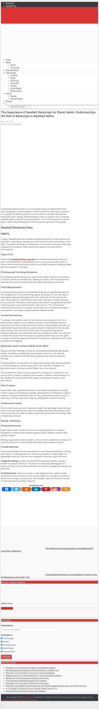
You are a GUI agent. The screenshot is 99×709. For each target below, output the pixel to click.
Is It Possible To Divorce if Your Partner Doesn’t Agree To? (31, 688)
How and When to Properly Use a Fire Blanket (26, 691)
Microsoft (14, 83)
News (8, 62)
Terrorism (14, 67)
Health (8, 93)
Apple (12, 78)
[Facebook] (6, 489)
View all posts (7, 608)
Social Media (15, 88)
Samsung (14, 80)
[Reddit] (26, 489)
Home (8, 59)
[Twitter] (16, 489)
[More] (65, 489)
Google (13, 85)
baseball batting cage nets (23, 259)
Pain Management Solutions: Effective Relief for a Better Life (32, 670)
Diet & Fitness (16, 98)
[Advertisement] (49, 40)
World (13, 65)
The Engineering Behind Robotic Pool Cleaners (26, 680)
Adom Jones (16, 124)
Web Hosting (16, 90)
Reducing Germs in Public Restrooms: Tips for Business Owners (33, 675)
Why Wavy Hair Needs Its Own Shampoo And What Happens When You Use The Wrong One (46, 686)
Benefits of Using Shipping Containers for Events (27, 678)
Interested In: (7, 635)
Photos (9, 101)
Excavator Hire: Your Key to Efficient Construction (27, 683)
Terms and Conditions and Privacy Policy (18, 699)
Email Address (7, 625)
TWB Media (28, 697)
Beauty (13, 96)
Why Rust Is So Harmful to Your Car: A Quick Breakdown (30, 673)
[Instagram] (56, 489)
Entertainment (12, 70)
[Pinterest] (46, 489)
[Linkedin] (36, 489)
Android (13, 75)
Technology (11, 72)
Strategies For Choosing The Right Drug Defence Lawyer (31, 667)
